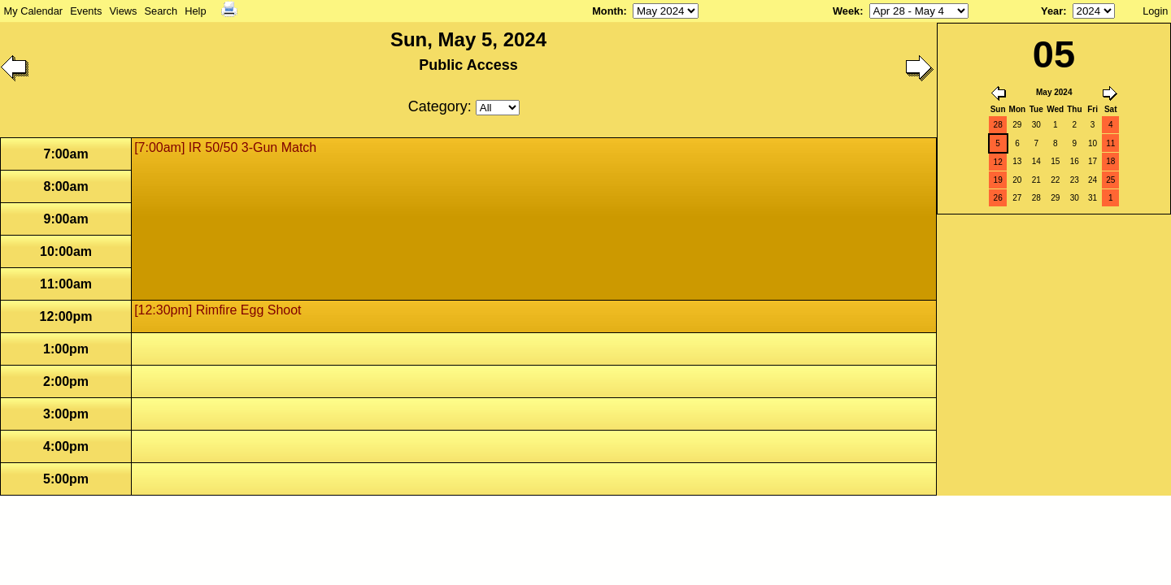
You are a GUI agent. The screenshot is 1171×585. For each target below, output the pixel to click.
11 (1110, 143)
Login (1155, 11)
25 (1110, 180)
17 (1092, 161)
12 (998, 162)
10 (1092, 143)
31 (1092, 197)
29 (1016, 124)
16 (1074, 161)
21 (1036, 180)
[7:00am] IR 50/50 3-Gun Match (225, 147)
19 (998, 180)
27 (1016, 197)
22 (1055, 180)
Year (1052, 11)
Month (607, 11)
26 (998, 197)
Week (846, 11)
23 (1074, 180)
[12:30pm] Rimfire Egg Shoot (217, 310)
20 (1016, 180)
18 (1110, 161)
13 (1016, 161)
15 (1055, 161)
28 (998, 124)
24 (1092, 180)
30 (1036, 124)
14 (1036, 161)
